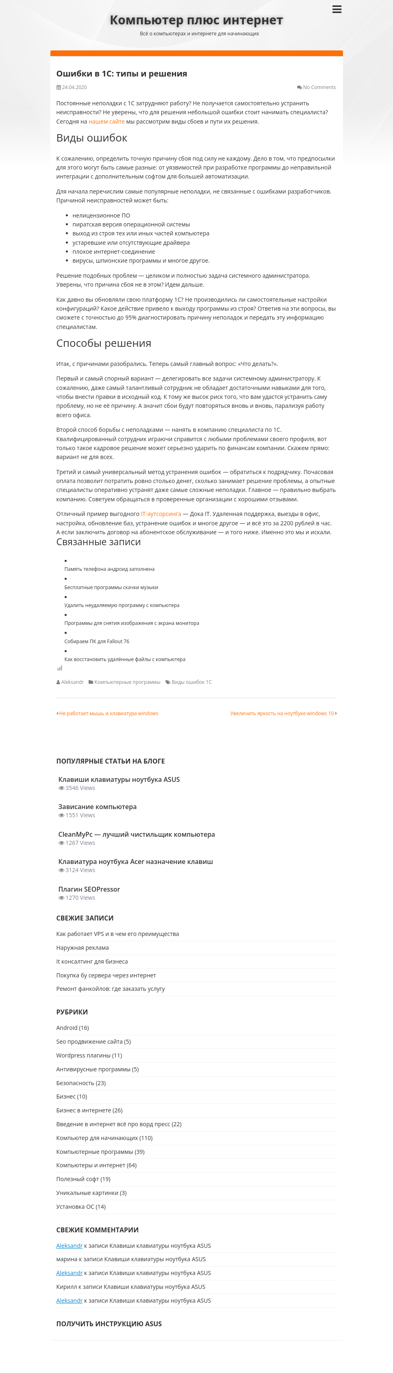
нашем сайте (107, 121)
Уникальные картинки (87, 1193)
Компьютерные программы (127, 682)
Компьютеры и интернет (91, 1165)
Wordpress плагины (83, 1055)
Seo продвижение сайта (89, 1041)
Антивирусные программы (93, 1069)
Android (67, 1027)
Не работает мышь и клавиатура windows (107, 713)
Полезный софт (77, 1179)
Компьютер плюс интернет (196, 20)
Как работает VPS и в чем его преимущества (117, 934)
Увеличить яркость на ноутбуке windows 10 (283, 713)
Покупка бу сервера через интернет (106, 975)
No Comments (319, 87)
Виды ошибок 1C (192, 682)
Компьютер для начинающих (97, 1138)
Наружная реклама (82, 947)
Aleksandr (72, 682)
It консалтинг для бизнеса (92, 961)
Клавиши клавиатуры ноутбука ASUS (160, 1245)
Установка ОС (75, 1206)
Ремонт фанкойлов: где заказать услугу (110, 988)
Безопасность (75, 1083)
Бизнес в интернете (83, 1110)
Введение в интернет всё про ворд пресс (113, 1124)
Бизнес (66, 1096)
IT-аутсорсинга (161, 514)
